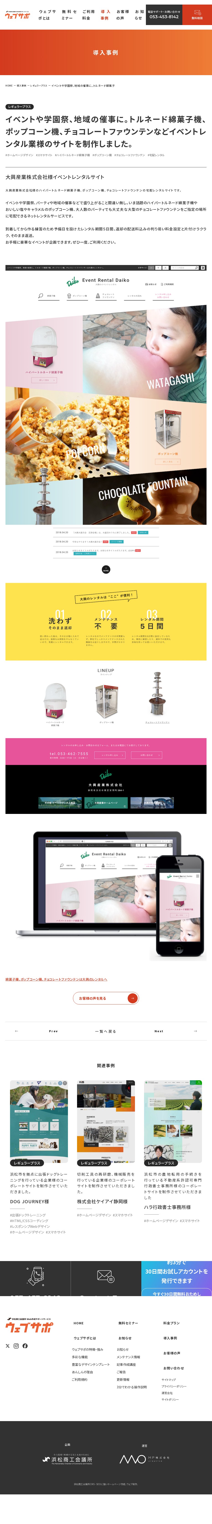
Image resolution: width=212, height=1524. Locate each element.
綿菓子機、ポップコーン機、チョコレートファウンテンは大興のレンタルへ (72, 980)
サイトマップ (170, 1409)
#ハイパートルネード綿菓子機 (87, 156)
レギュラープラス (24, 107)
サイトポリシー (171, 1428)
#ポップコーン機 (124, 156)
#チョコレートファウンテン (158, 156)
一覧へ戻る (106, 1036)
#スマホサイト (52, 156)
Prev (53, 1036)
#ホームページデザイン (22, 156)
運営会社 (168, 1422)
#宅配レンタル (189, 156)
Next (159, 1036)
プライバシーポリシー (176, 1415)
